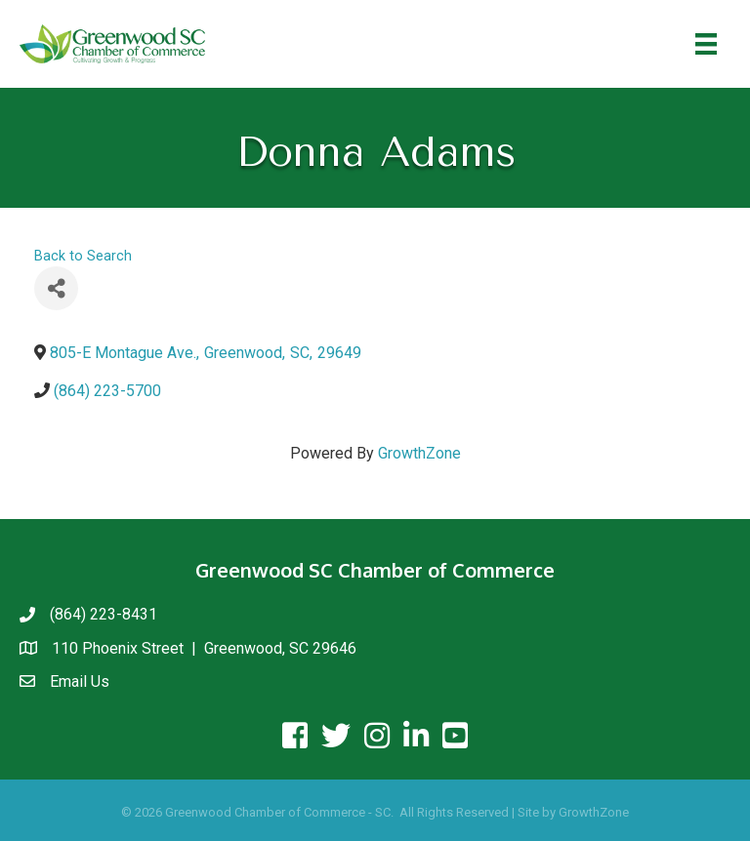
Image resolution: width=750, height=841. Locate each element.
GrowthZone (419, 453)
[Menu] (706, 44)
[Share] (56, 288)
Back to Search (83, 256)
